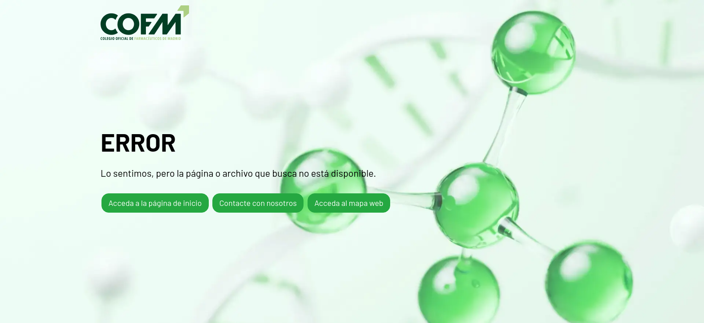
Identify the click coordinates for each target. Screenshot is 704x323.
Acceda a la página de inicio (155, 203)
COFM (145, 22)
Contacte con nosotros (258, 203)
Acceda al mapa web (348, 203)
